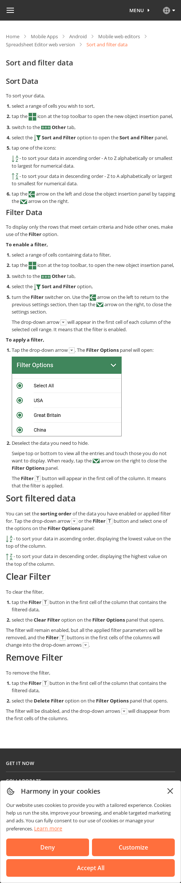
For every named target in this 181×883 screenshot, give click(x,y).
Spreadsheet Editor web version (40, 44)
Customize (133, 847)
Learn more (48, 828)
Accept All (90, 868)
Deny (47, 847)
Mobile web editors (119, 36)
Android (78, 36)
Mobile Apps (44, 36)
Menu (136, 10)
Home (12, 36)
